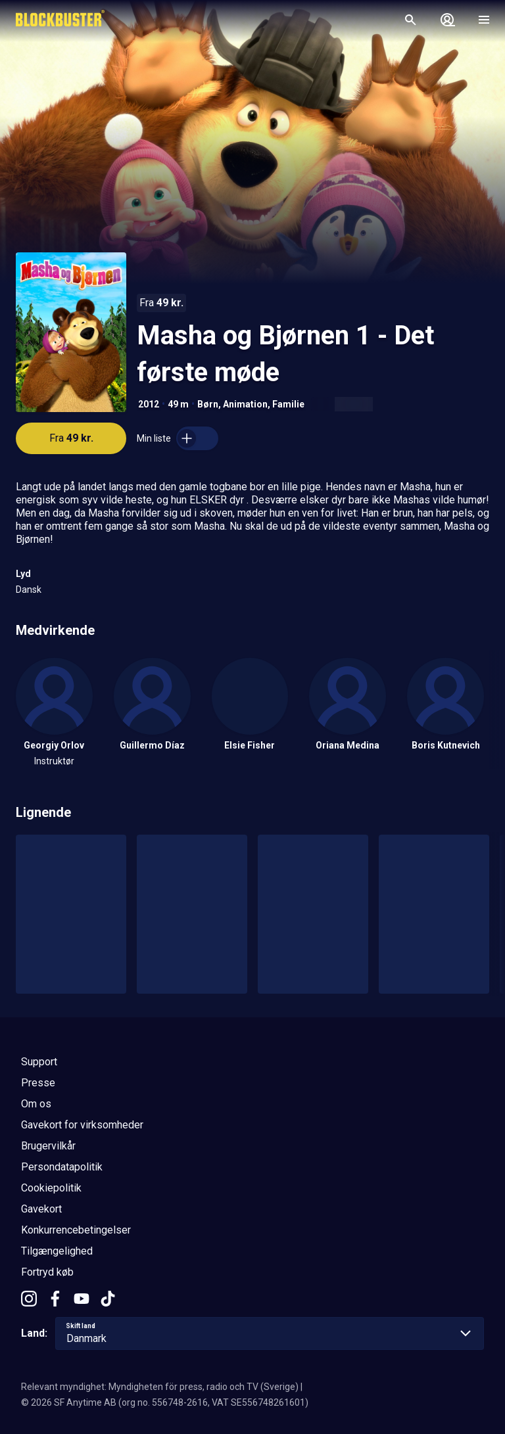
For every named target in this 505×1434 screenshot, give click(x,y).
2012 (148, 404)
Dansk (28, 589)
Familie (288, 404)
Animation (245, 404)
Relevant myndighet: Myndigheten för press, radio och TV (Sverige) (160, 1386)
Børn (207, 404)
